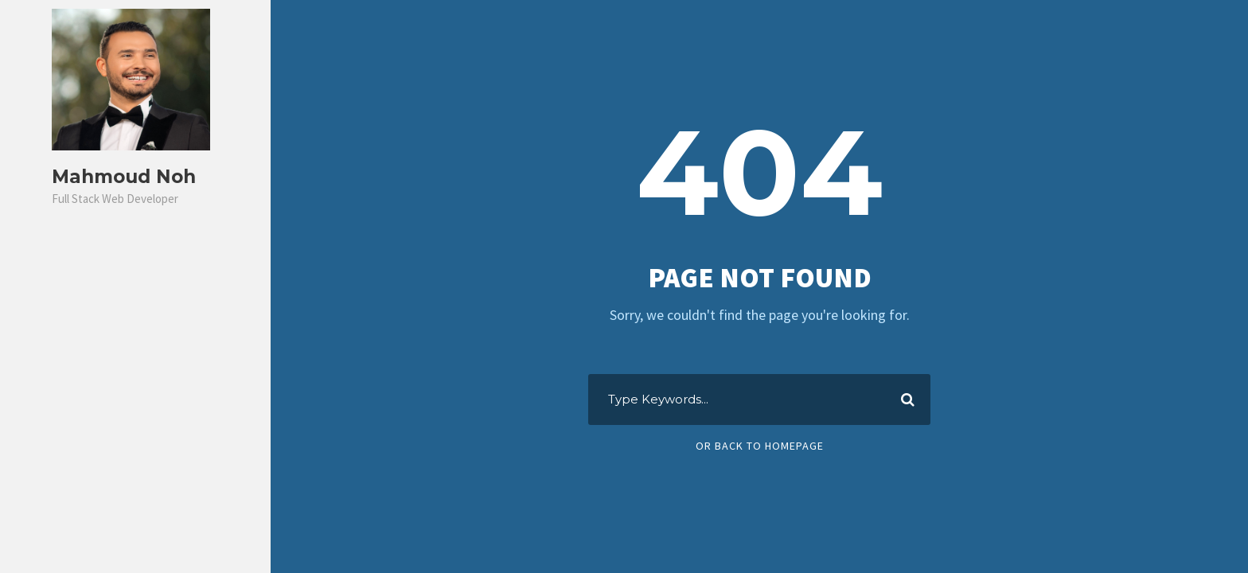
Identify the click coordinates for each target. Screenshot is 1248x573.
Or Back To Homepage (760, 446)
